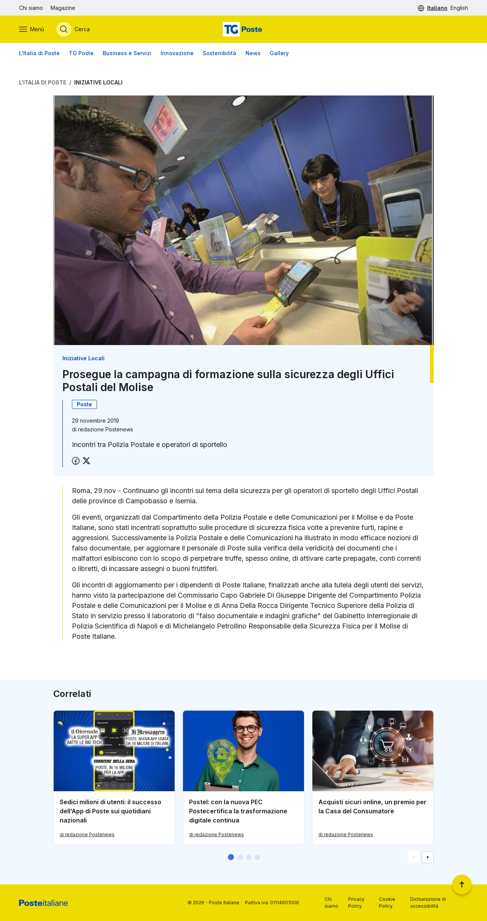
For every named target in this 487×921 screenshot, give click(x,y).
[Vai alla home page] (243, 29)
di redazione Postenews (87, 834)
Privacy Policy (356, 902)
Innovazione (177, 53)
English (459, 8)
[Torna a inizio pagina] (462, 884)
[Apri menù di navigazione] (31, 29)
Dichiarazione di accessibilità (428, 902)
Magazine (63, 8)
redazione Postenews (105, 429)
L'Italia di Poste (39, 53)
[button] (231, 857)
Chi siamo (31, 8)
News (253, 53)
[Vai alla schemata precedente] (413, 857)
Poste (84, 404)
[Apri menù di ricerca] (73, 29)
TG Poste (81, 53)
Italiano (437, 8)
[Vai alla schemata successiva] (428, 857)
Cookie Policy (387, 902)
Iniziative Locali (98, 82)
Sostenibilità (219, 53)
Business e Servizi (127, 53)
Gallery (279, 53)
